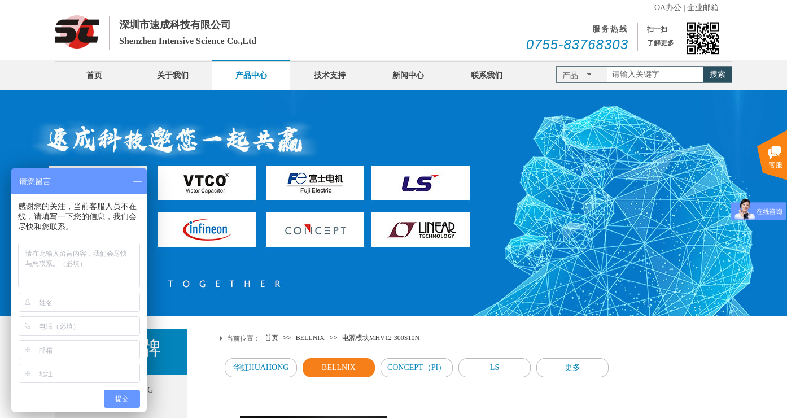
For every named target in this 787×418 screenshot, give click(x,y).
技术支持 (330, 75)
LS (494, 367)
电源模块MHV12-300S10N (380, 338)
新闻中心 (408, 75)
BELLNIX (310, 338)
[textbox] (655, 74)
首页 (94, 75)
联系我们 (486, 75)
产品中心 (251, 75)
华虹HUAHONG (261, 367)
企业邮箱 (703, 7)
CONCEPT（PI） (416, 367)
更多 (572, 367)
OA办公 (667, 7)
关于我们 (173, 75)
